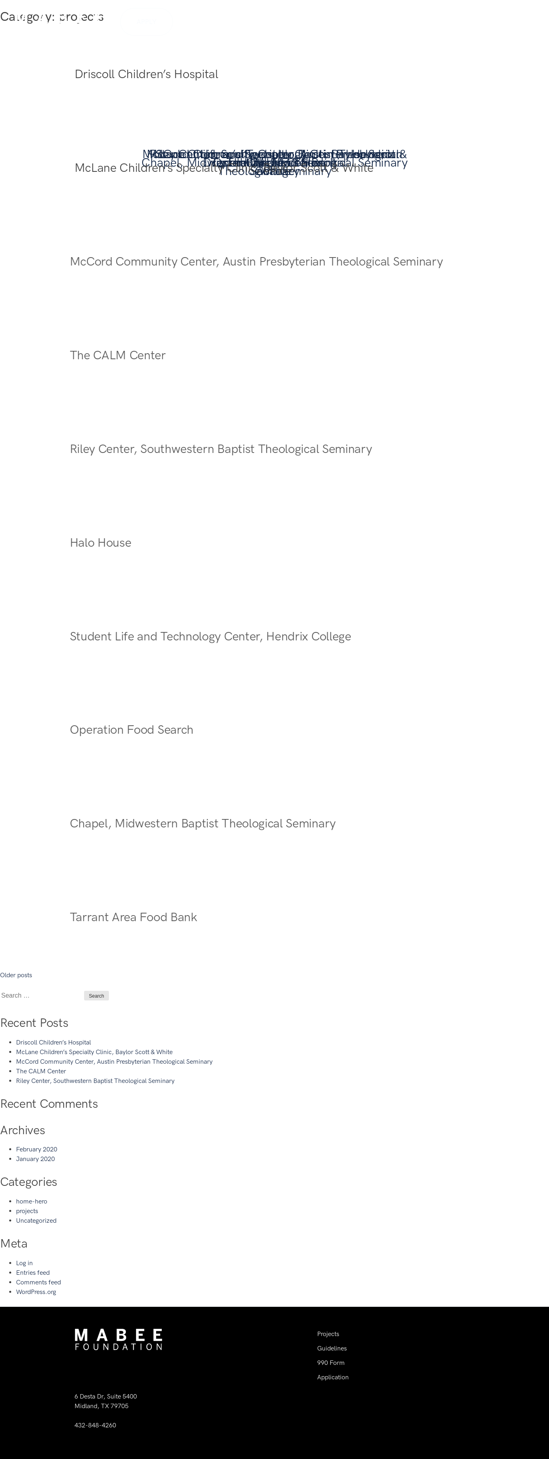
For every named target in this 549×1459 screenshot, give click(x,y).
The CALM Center (41, 1071)
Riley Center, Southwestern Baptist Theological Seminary (95, 1081)
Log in (24, 1263)
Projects (479, 21)
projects (27, 1211)
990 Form (331, 1362)
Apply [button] (147, 22)
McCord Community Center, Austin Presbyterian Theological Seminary (114, 1061)
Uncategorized (36, 1220)
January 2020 (35, 1159)
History (365, 21)
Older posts (16, 975)
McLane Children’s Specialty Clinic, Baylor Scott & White (94, 1052)
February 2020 (36, 1149)
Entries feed (33, 1272)
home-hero (31, 1201)
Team (397, 21)
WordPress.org (36, 1292)
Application (333, 1377)
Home (332, 21)
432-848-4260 (95, 1425)
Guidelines (436, 21)
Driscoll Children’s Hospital (53, 1042)
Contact (517, 21)
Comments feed (38, 1282)
